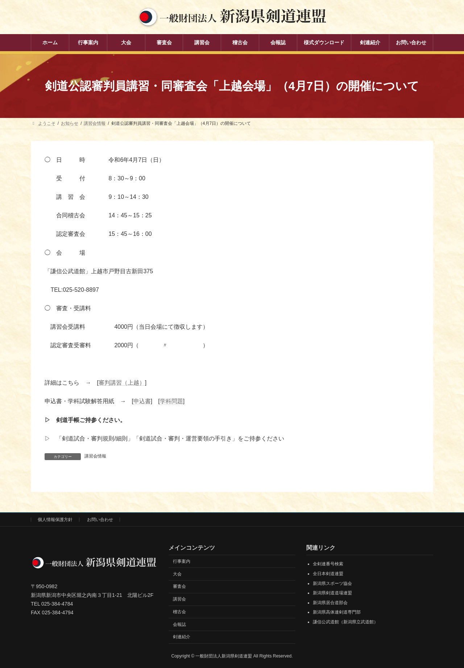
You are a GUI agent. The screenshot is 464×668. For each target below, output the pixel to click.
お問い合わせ (100, 519)
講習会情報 (95, 456)
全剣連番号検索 (328, 563)
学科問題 (171, 401)
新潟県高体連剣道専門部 (337, 612)
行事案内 (181, 561)
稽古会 (179, 611)
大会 (177, 573)
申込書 (142, 401)
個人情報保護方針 (55, 519)
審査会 (179, 586)
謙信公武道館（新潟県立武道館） (345, 621)
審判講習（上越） (122, 383)
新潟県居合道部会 (330, 602)
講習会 (179, 598)
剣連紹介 (181, 636)
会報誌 (179, 624)
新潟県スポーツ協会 (332, 583)
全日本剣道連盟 (328, 573)
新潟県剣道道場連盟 (332, 592)
